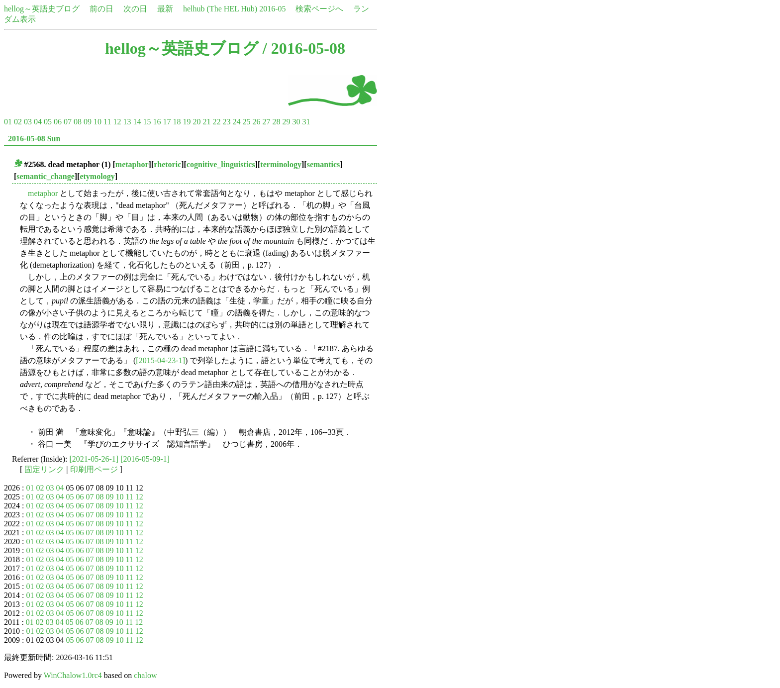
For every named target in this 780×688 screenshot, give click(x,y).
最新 (165, 8)
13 (127, 121)
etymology (97, 176)
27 (266, 121)
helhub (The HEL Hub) (220, 8)
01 (8, 121)
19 (187, 121)
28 (276, 121)
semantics (323, 164)
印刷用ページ (94, 469)
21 (206, 121)
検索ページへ (319, 8)
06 (58, 121)
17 (167, 121)
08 (78, 121)
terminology (280, 164)
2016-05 (272, 8)
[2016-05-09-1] (145, 459)
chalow (145, 675)
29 (286, 121)
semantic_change (45, 176)
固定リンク (44, 469)
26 (256, 121)
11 (107, 121)
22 (216, 121)
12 (117, 121)
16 (157, 121)
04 (38, 121)
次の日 (135, 8)
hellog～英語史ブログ (42, 8)
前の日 (101, 8)
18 (177, 121)
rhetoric (167, 164)
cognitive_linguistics (221, 164)
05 (48, 121)
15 (147, 121)
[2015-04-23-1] (160, 360)
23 (226, 121)
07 (68, 121)
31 (306, 121)
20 (196, 121)
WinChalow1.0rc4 (73, 675)
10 (97, 121)
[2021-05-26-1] (94, 459)
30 (296, 121)
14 (137, 121)
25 (246, 121)
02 (18, 121)
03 (28, 121)
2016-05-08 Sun (34, 138)
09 (88, 121)
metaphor (132, 164)
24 (236, 121)
